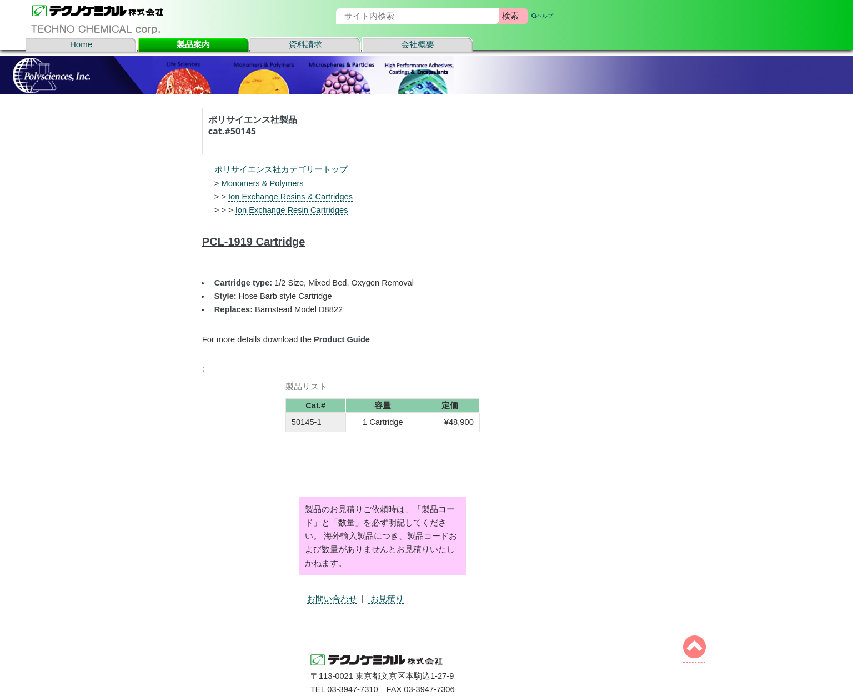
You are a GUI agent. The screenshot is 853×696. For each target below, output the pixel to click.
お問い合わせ (332, 598)
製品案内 (193, 44)
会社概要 (417, 44)
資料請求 (305, 44)
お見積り (386, 598)
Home (81, 44)
